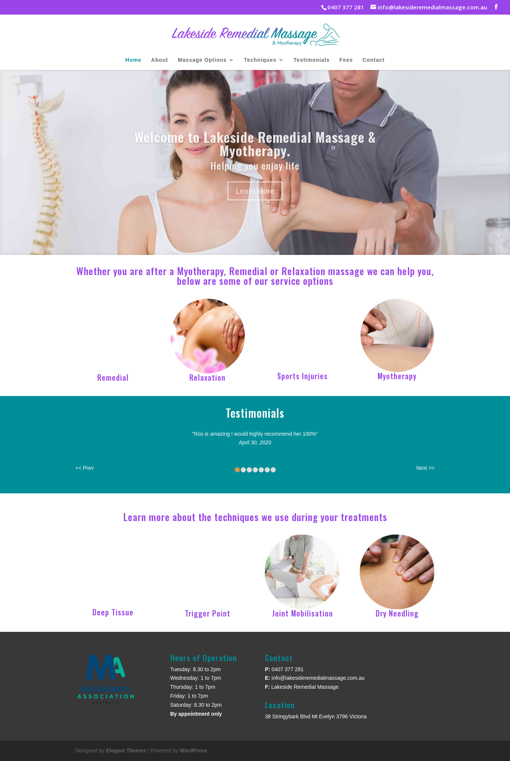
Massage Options (202, 60)
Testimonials (312, 60)
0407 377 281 (288, 669)
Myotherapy (397, 375)
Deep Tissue (113, 612)
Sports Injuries (302, 375)
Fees (346, 60)
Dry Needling (397, 613)
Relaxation (207, 377)
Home (133, 60)
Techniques (260, 60)
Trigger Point (207, 613)
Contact (374, 60)
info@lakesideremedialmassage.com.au (318, 678)
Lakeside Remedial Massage (305, 687)
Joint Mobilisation (302, 613)
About (159, 60)
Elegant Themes (126, 751)
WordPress (193, 751)
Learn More (255, 202)
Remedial (113, 377)
